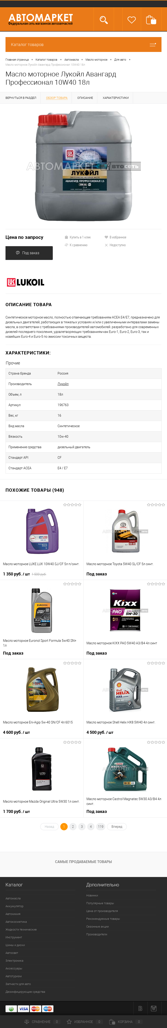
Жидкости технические (21, 929)
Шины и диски (15, 945)
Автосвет (12, 953)
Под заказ (27, 253)
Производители (96, 934)
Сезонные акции (97, 926)
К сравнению (75, 245)
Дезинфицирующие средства (25, 991)
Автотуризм (14, 976)
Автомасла (13, 898)
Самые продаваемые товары (83, 861)
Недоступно (115, 245)
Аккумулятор (14, 906)
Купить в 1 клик (77, 237)
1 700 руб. (16, 811)
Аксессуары (14, 968)
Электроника (14, 960)
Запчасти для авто (18, 984)
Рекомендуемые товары (103, 918)
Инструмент (14, 937)
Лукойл (63, 384)
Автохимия (13, 914)
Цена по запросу (24, 237)
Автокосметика (16, 921)
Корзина (126, 1022)
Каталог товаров (83, 44)
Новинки (92, 895)
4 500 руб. (99, 732)
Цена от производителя (102, 911)
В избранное (115, 237)
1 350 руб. (24, 574)
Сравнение (42, 1022)
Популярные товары (100, 903)
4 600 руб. (16, 732)
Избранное (85, 1022)
